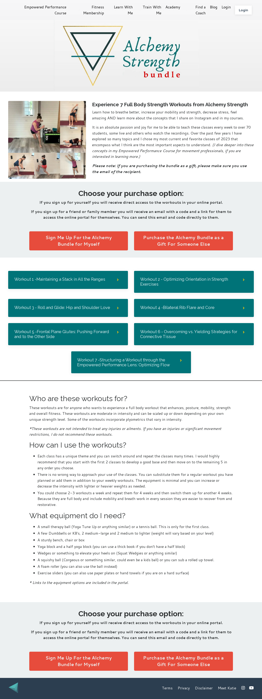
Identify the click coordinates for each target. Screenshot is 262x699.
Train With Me (152, 10)
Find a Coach (200, 10)
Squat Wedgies (130, 553)
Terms (167, 688)
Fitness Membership (93, 10)
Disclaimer (204, 688)
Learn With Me (123, 10)
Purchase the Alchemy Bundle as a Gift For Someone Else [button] (183, 240)
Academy (172, 7)
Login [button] (243, 10)
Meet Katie (227, 688)
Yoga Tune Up (85, 527)
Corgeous (71, 560)
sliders (58, 573)
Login (226, 7)
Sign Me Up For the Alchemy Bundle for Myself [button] (78, 240)
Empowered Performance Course (45, 10)
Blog (213, 7)
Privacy (184, 688)
